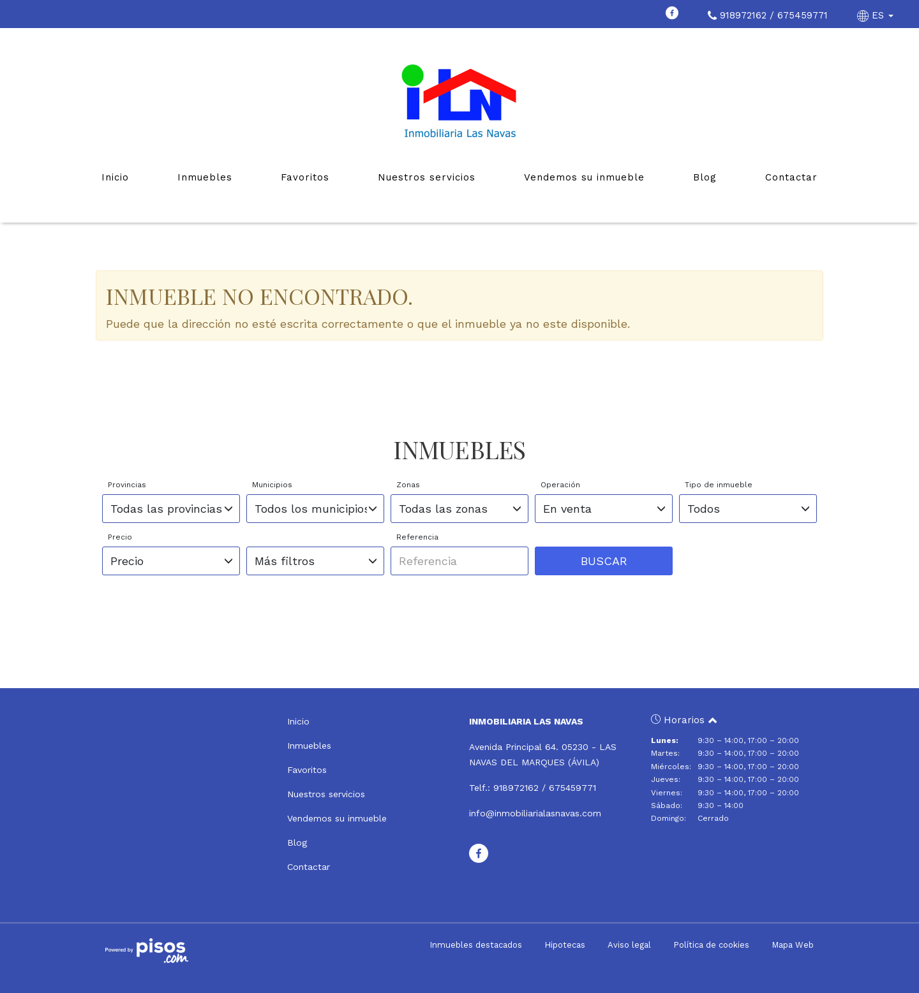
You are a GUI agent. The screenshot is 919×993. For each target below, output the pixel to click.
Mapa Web (793, 945)
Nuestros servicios (426, 177)
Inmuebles (204, 177)
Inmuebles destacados (476, 945)
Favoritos (305, 177)
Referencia (417, 537)
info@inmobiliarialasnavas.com (535, 813)
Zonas (408, 484)
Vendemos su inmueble (584, 177)
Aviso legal (629, 945)
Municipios (272, 484)
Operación (560, 484)
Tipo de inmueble (718, 484)
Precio (120, 537)
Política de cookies (711, 945)
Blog (705, 177)
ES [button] (877, 15)
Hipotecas (564, 945)
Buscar (604, 561)
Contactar (791, 177)
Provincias (127, 484)
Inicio (115, 177)
